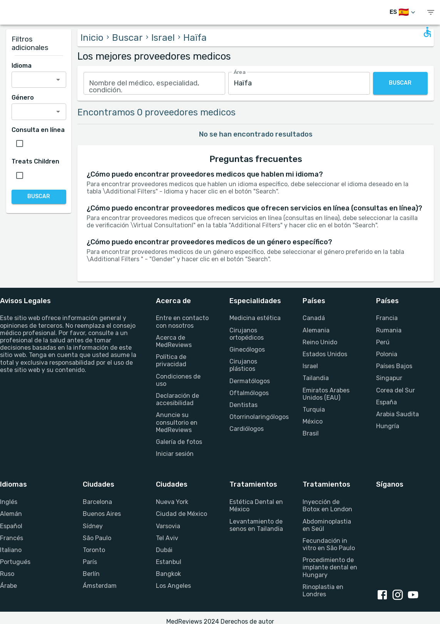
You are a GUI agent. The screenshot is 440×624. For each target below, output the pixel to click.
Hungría (387, 426)
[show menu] (431, 12)
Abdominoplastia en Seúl (327, 525)
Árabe (8, 585)
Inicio (92, 37)
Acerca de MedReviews (174, 341)
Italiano (11, 550)
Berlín (91, 573)
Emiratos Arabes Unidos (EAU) (326, 394)
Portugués (15, 562)
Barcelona (97, 502)
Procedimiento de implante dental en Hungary (330, 567)
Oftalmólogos (249, 393)
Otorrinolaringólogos (256, 416)
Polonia (386, 354)
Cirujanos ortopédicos (246, 334)
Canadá (314, 318)
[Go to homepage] (35, 12)
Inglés (8, 502)
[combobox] (154, 83)
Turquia (314, 409)
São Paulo (97, 538)
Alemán (11, 513)
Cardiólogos (246, 428)
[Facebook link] (383, 595)
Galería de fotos (179, 441)
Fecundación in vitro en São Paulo (329, 544)
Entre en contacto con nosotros (182, 321)
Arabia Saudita (397, 414)
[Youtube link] (414, 595)
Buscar (127, 37)
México (313, 421)
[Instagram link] (399, 595)
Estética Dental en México (256, 505)
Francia (387, 318)
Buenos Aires (102, 513)
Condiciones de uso (178, 380)
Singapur (389, 378)
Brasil (311, 433)
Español (11, 526)
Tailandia (316, 378)
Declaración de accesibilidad (177, 399)
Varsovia (168, 526)
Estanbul (168, 562)
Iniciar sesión (175, 453)
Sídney (93, 526)
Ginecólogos (247, 349)
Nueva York (172, 502)
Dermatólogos (249, 381)
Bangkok (168, 573)
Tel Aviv (167, 538)
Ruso (7, 573)
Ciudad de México (181, 513)
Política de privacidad (171, 360)
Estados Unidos (325, 354)
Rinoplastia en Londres (323, 590)
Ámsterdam (100, 585)
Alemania (316, 330)
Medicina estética (255, 318)
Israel (163, 37)
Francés (11, 538)
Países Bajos (394, 366)
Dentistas (243, 405)
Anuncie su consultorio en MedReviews (176, 422)
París (90, 562)
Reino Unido (320, 342)
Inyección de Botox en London (327, 505)
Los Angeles (173, 585)
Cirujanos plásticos (243, 365)
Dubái (164, 550)
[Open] (58, 79)
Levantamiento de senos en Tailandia (256, 525)
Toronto (94, 550)
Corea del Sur (395, 390)
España (386, 402)
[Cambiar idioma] (403, 12)
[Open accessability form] (427, 32)
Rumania (389, 330)
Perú (383, 342)
